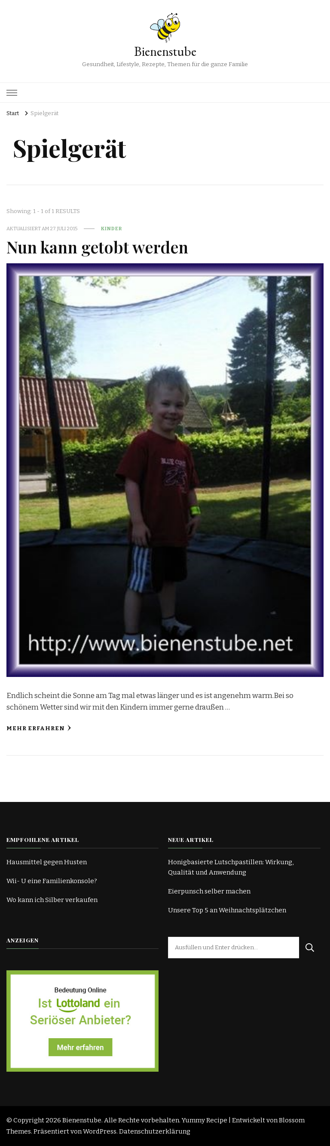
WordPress (99, 1131)
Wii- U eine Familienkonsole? (51, 881)
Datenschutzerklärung (154, 1131)
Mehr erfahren (38, 728)
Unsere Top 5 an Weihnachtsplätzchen (227, 910)
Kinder (111, 229)
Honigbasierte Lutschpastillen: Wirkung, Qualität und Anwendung (230, 867)
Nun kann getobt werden (97, 246)
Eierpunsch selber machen (209, 891)
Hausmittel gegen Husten (46, 862)
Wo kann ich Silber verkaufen (52, 900)
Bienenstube (165, 51)
